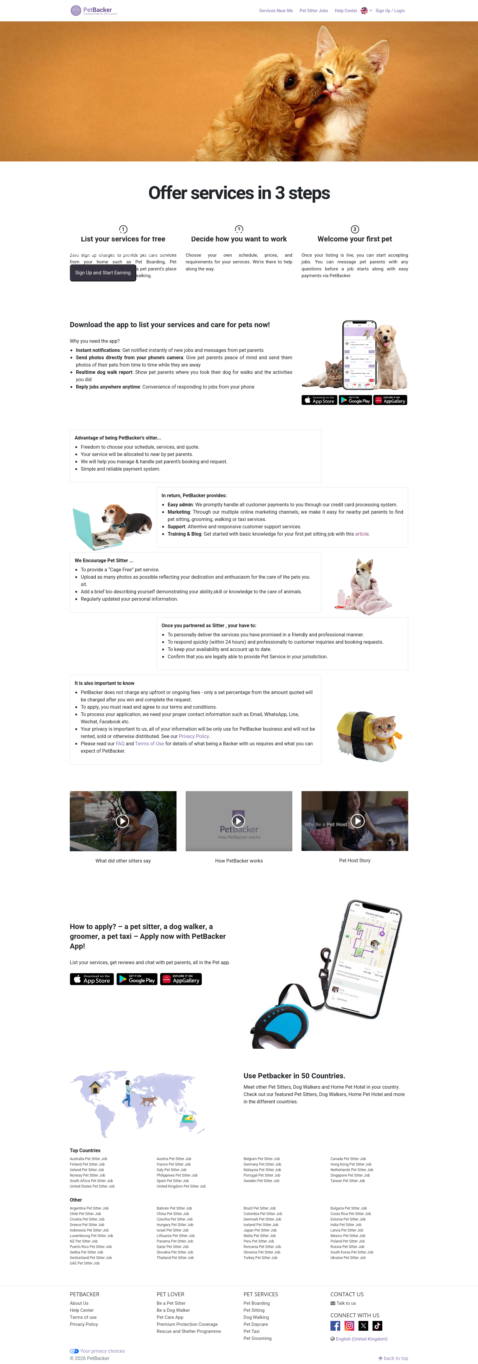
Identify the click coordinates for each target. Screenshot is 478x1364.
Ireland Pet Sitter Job (87, 1170)
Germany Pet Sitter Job (262, 1164)
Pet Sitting (254, 1310)
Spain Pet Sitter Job (173, 1181)
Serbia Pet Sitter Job (86, 1252)
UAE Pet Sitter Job (85, 1263)
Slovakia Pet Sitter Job (175, 1252)
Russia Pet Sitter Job (347, 1247)
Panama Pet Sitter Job (175, 1241)
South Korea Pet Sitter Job (351, 1252)
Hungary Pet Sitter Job (175, 1225)
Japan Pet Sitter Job (260, 1230)
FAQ (120, 743)
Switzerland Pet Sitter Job (91, 1258)
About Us (79, 1303)
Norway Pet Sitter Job (87, 1175)
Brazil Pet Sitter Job (260, 1208)
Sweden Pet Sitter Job (262, 1181)
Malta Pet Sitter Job (260, 1236)
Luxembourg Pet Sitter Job (91, 1236)
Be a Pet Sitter (171, 1303)
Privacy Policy (194, 736)
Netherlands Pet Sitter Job (351, 1170)
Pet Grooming (258, 1338)
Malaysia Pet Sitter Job (262, 1170)
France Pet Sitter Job (174, 1164)
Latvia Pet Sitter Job (346, 1230)
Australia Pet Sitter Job (88, 1159)
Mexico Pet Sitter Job (347, 1236)
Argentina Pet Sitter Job (89, 1208)
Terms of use (83, 1317)
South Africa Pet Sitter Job (91, 1181)
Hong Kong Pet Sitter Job (351, 1164)
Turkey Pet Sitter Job (260, 1258)
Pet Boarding (257, 1303)
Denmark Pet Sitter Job (262, 1219)
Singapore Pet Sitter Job (350, 1175)
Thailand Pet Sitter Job (175, 1258)
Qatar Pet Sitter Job (173, 1247)
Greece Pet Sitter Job (87, 1225)
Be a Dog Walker (173, 1310)
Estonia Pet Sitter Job (348, 1219)
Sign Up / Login (390, 11)
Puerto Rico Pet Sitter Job (91, 1247)
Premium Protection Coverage (187, 1324)
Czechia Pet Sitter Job (175, 1219)
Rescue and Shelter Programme (189, 1331)
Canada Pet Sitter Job (348, 1159)
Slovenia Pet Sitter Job (262, 1252)
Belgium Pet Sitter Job (262, 1159)
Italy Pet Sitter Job (172, 1170)
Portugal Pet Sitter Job (262, 1175)
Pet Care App (170, 1317)
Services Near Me (276, 11)
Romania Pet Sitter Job (262, 1247)
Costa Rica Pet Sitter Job (350, 1214)
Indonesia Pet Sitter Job (89, 1230)
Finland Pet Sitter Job (87, 1164)
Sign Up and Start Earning (103, 273)
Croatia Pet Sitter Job (87, 1219)
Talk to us (346, 1303)
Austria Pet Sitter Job (174, 1159)
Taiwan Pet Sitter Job (347, 1181)
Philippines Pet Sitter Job (177, 1175)
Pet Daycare (256, 1324)
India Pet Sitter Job (346, 1225)
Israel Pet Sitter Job (173, 1230)
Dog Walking (256, 1317)
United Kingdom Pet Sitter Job (181, 1186)
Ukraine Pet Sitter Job (348, 1258)
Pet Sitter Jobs (314, 11)
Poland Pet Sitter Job (347, 1241)
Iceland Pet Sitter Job (261, 1225)
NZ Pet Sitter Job (84, 1241)
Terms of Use (149, 743)
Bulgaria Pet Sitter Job (348, 1208)
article (362, 534)
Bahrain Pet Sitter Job (174, 1208)
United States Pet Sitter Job (92, 1186)
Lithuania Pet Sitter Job (176, 1236)
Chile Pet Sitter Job (85, 1214)
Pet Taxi (252, 1331)
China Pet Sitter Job (173, 1214)
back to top (393, 1358)
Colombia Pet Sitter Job (263, 1214)
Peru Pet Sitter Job (259, 1241)
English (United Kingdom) (362, 1339)
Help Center (346, 11)
